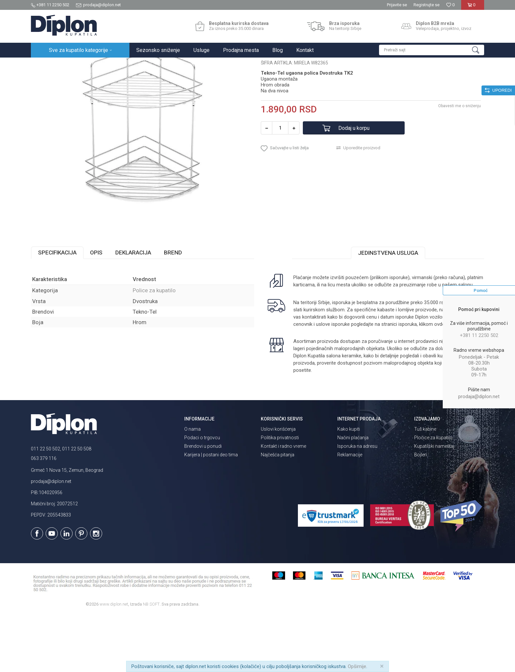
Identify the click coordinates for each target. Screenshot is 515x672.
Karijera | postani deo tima (211, 512)
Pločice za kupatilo (433, 495)
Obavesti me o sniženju (459, 163)
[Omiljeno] (450, 4)
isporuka (407, 382)
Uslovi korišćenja (278, 486)
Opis (96, 310)
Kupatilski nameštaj (434, 503)
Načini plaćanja (353, 495)
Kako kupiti (348, 486)
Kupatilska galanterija (119, 64)
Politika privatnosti (280, 495)
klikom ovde (432, 382)
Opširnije (357, 666)
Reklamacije (349, 512)
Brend (173, 310)
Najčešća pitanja (277, 512)
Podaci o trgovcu (202, 495)
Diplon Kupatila (45, 64)
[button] (431, 50)
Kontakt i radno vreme (283, 503)
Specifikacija (57, 310)
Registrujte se (426, 4)
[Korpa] (472, 7)
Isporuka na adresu (357, 503)
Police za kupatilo (161, 64)
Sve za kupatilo (79, 64)
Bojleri (420, 512)
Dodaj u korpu (353, 185)
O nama (192, 486)
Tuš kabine (425, 486)
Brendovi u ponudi (203, 503)
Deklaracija (133, 310)
